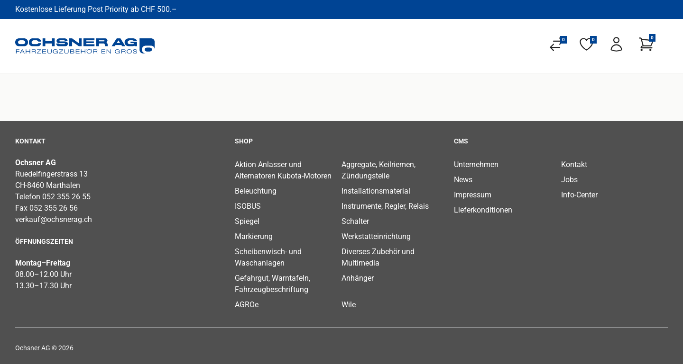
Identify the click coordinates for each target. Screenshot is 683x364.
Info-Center (579, 194)
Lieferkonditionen (483, 209)
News (463, 179)
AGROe (246, 304)
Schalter (355, 221)
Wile (349, 304)
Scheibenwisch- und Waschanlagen (268, 257)
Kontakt (574, 164)
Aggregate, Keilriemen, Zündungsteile (378, 170)
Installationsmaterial (376, 190)
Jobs (569, 179)
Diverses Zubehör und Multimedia (378, 257)
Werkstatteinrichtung (376, 236)
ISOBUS (248, 206)
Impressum (472, 194)
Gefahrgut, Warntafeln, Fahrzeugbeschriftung (272, 284)
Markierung (254, 236)
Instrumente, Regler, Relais (385, 206)
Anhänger (358, 278)
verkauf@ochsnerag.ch (53, 219)
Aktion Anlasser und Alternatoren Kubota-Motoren (283, 170)
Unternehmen (476, 164)
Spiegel (247, 221)
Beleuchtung (256, 190)
